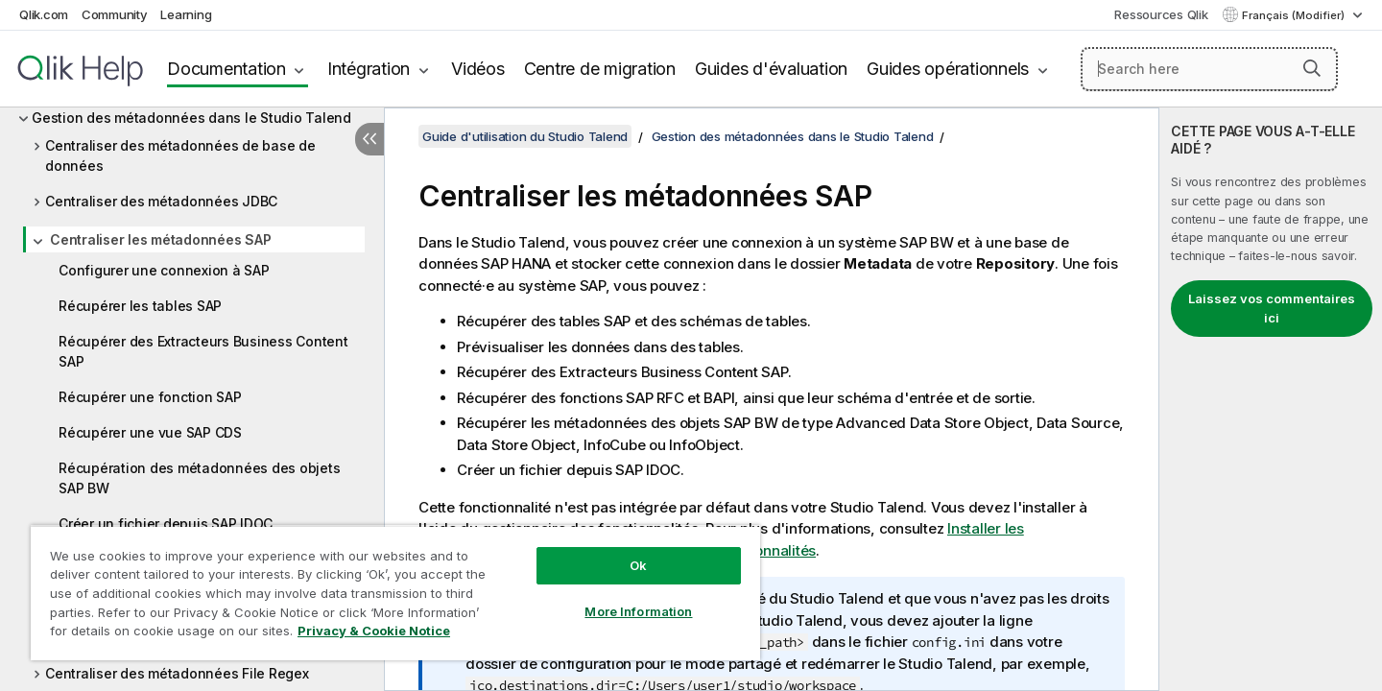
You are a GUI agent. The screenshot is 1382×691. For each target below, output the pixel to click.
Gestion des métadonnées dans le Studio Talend (191, 117)
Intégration (368, 69)
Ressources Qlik (1160, 14)
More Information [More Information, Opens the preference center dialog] (638, 611)
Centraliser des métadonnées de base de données (180, 155)
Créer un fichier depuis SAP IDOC (166, 523)
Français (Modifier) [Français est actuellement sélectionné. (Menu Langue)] (1294, 15)
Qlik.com (43, 14)
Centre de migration (600, 69)
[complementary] (1270, 399)
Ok (638, 565)
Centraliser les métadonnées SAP (160, 239)
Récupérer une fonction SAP (150, 397)
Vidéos (478, 69)
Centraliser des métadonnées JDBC (161, 201)
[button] (1312, 68)
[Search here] (1210, 69)
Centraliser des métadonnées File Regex (177, 673)
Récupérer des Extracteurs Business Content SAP (203, 351)
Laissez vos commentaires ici (1271, 308)
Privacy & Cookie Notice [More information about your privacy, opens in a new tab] (374, 630)
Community (115, 14)
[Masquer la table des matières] (369, 139)
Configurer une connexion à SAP (164, 270)
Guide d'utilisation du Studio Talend (525, 136)
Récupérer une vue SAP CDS (150, 432)
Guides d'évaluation (771, 69)
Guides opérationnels (948, 69)
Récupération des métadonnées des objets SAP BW (199, 478)
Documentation (226, 69)
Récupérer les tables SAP (140, 306)
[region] (395, 592)
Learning (185, 14)
